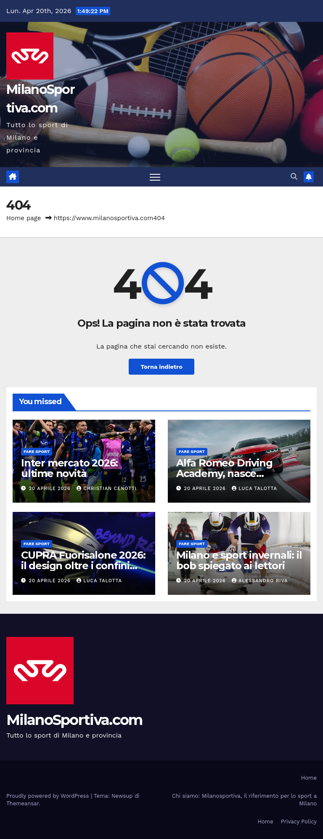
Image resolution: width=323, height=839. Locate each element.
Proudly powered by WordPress (48, 796)
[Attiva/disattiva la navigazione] (155, 177)
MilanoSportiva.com (74, 720)
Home (309, 778)
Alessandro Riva (260, 580)
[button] (294, 177)
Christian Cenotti (107, 488)
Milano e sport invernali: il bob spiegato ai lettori (239, 560)
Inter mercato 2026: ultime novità (69, 468)
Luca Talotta (254, 488)
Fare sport (37, 451)
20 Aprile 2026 (51, 488)
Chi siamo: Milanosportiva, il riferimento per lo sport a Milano (244, 800)
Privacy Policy (299, 821)
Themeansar (22, 803)
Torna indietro (161, 366)
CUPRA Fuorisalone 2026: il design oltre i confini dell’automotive (83, 565)
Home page (23, 218)
